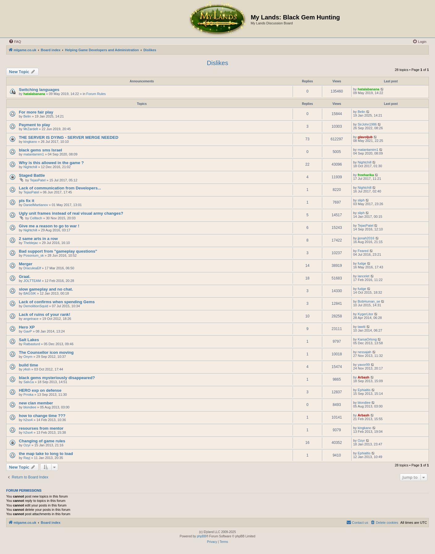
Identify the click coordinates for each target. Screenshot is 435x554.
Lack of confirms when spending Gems (57, 302)
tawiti (361, 327)
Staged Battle (32, 175)
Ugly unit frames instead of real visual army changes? (71, 213)
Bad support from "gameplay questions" (58, 251)
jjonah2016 (366, 238)
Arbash (364, 377)
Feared (363, 251)
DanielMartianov (35, 205)
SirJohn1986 (367, 124)
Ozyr (27, 445)
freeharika (366, 175)
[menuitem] (14, 41)
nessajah (364, 352)
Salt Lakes (29, 339)
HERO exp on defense (40, 390)
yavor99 (364, 364)
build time (28, 365)
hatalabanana (34, 94)
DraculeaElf (32, 268)
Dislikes (217, 63)
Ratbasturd (31, 344)
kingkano (30, 141)
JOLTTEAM (32, 281)
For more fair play (36, 112)
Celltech (36, 218)
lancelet (364, 276)
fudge (362, 263)
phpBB (201, 536)
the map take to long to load (46, 453)
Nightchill (30, 167)
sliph (361, 200)
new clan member (36, 403)
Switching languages (39, 89)
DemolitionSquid (35, 306)
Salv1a (28, 382)
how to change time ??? (42, 415)
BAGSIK (29, 293)
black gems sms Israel (40, 150)
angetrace (31, 318)
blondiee (29, 407)
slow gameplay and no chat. (46, 289)
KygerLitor (365, 314)
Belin (27, 116)
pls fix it (26, 200)
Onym (27, 356)
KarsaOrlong (367, 339)
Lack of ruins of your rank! (44, 314)
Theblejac (30, 243)
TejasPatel (38, 180)
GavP (27, 331)
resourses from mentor (41, 428)
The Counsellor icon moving (46, 352)
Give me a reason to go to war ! (49, 226)
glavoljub (365, 137)
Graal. (24, 276)
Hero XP (27, 327)
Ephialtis (364, 390)
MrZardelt (30, 129)
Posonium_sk (33, 255)
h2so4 (28, 420)
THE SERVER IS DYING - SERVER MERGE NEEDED (68, 137)
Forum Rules (96, 94)
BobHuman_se (369, 301)
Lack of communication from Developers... (60, 188)
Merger (25, 264)
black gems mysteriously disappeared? (57, 377)
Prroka (28, 394)
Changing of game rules (42, 441)
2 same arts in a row (38, 238)
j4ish (27, 369)
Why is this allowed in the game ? (51, 162)
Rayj (26, 458)
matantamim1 (33, 154)
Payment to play (34, 124)
